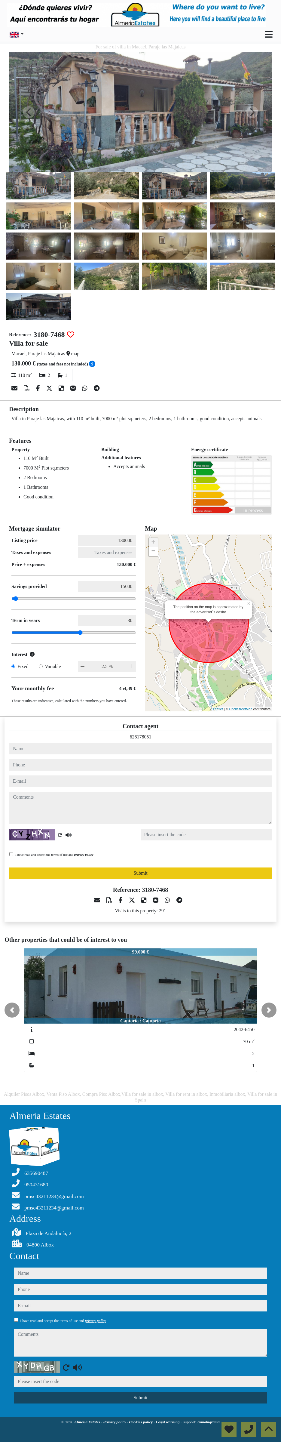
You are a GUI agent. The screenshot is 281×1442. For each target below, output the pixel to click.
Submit (140, 873)
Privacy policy (115, 1422)
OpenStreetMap (240, 709)
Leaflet (218, 709)
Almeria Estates (87, 1422)
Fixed (22, 666)
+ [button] (153, 542)
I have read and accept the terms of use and (54, 854)
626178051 (140, 736)
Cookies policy (141, 1422)
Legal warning (168, 1422)
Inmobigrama (208, 1422)
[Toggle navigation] (268, 34)
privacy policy (83, 854)
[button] (12, 1010)
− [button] (153, 551)
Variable (53, 666)
